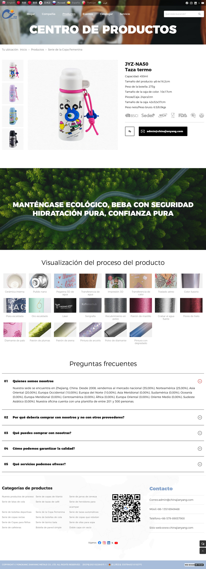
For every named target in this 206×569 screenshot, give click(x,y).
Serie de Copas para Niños (16, 522)
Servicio (125, 14)
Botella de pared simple (49, 527)
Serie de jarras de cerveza (83, 496)
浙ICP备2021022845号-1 (94, 564)
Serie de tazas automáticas (83, 512)
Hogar (31, 14)
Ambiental (48, 170)
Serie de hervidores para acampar (82, 504)
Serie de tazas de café (47, 501)
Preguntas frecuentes (154, 170)
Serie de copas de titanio (49, 496)
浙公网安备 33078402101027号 (125, 564)
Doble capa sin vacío (80, 527)
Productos (69, 14)
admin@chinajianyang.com (176, 499)
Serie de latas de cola (13, 501)
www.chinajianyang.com (177, 527)
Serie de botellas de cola (49, 517)
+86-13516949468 (168, 509)
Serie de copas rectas (13, 517)
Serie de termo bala (46, 522)
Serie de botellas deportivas (16, 512)
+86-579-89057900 (173, 518)
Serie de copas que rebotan (84, 517)
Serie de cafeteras (11, 527)
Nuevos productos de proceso (18, 496)
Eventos (88, 14)
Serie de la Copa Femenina (65, 50)
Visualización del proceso (99, 170)
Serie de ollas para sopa (82, 522)
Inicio (23, 50)
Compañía (48, 14)
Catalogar (106, 14)
